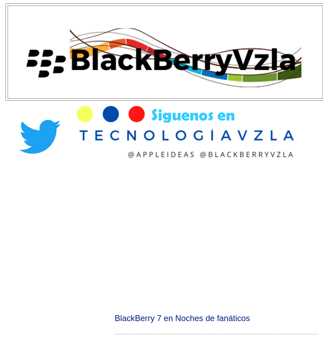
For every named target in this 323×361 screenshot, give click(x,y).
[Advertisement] (67, 235)
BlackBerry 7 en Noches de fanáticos (182, 318)
